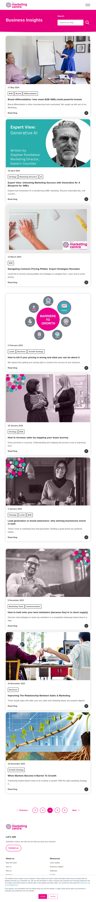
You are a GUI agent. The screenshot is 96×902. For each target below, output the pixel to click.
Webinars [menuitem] (53, 871)
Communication (33, 606)
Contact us (13, 848)
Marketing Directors (28, 177)
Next (74, 810)
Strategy (13, 177)
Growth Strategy (36, 352)
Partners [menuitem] (9, 875)
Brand (18, 93)
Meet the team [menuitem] (11, 863)
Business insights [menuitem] (56, 867)
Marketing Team (16, 606)
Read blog (12, 113)
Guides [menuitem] (52, 875)
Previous (23, 810)
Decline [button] (53, 896)
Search (61, 16)
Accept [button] (43, 896)
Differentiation (30, 93)
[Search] (70, 22)
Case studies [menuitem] (55, 863)
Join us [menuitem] (8, 867)
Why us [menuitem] (9, 871)
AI (41, 177)
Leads (11, 352)
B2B (11, 93)
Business (21, 352)
